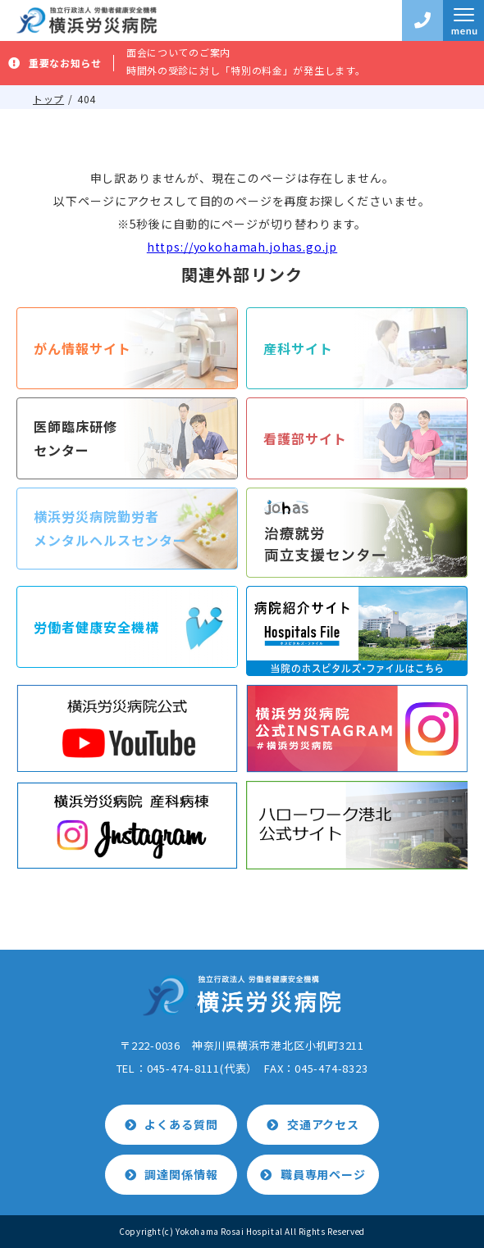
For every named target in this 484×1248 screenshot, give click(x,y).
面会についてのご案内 (178, 52)
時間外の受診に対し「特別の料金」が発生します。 (246, 70)
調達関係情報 (180, 1174)
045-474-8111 (183, 1068)
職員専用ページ (323, 1174)
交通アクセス (323, 1124)
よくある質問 (180, 1124)
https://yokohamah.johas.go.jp (242, 246)
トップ (48, 99)
